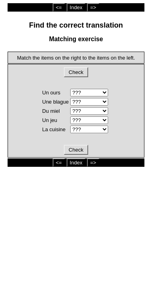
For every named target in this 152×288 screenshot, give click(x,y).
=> (93, 7)
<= (59, 7)
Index (76, 7)
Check (76, 72)
